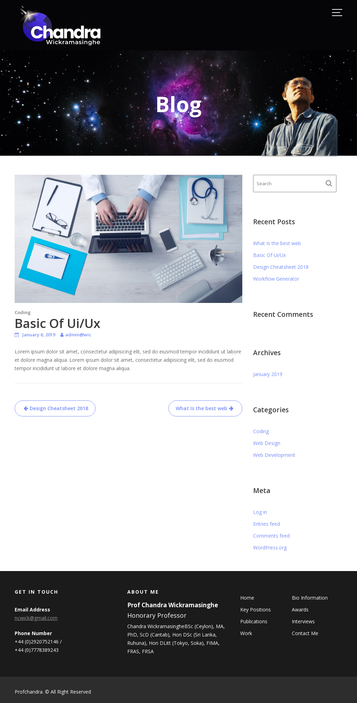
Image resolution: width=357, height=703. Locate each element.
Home (248, 598)
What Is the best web (201, 408)
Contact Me (304, 633)
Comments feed (271, 535)
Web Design (266, 443)
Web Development (274, 455)
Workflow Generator (276, 278)
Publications (254, 621)
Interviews (302, 621)
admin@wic (78, 334)
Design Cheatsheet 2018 (59, 408)
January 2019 (267, 374)
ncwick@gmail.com (36, 618)
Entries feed (266, 524)
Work (247, 633)
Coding (23, 312)
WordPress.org (270, 547)
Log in (260, 512)
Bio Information (309, 598)
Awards (299, 610)
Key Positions (256, 610)
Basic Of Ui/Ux (269, 255)
